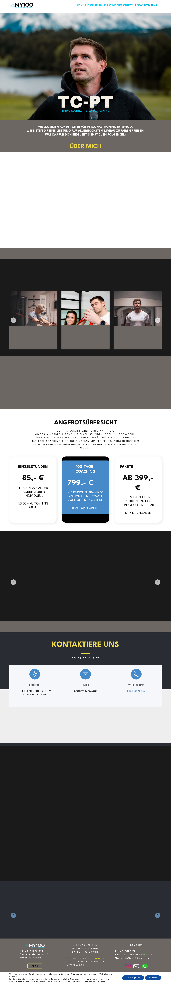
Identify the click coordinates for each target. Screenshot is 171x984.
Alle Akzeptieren (133, 978)
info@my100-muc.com (85, 690)
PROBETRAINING (94, 5)
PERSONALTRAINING (146, 5)
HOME (80, 5)
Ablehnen (153, 978)
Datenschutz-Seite (94, 981)
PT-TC (35, 966)
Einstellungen (26, 979)
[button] (13, 320)
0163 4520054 (136, 691)
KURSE (107, 5)
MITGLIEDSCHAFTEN (123, 5)
